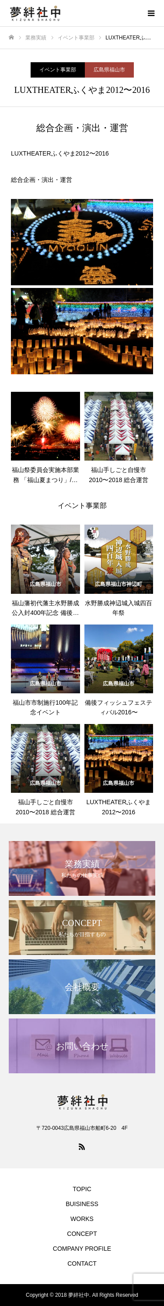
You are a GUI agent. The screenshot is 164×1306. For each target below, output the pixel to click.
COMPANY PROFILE (82, 1248)
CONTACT (82, 1263)
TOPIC (82, 1188)
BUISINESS (82, 1203)
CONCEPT (82, 1233)
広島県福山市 (109, 70)
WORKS (82, 1218)
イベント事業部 (57, 70)
